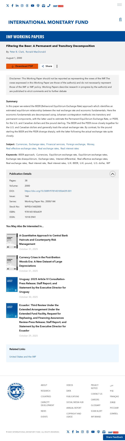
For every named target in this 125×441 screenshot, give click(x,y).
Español (114, 413)
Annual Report (73, 408)
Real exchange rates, (48, 149)
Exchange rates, (37, 144)
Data (68, 390)
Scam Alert (96, 411)
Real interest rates (70, 149)
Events (44, 416)
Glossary (95, 405)
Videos (69, 385)
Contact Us (96, 394)
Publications (72, 396)
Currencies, (22, 144)
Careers (95, 399)
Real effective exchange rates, (21, 149)
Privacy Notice (94, 387)
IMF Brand (96, 416)
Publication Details (62, 174)
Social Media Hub (74, 402)
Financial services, (55, 144)
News (43, 411)
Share (46, 66)
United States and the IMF (22, 357)
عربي (111, 385)
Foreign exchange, (76, 144)
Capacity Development (47, 404)
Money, (91, 144)
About (44, 385)
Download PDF (22, 66)
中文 (112, 390)
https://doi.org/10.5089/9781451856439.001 (48, 191)
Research (45, 390)
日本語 (112, 402)
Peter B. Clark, (17, 52)
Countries (46, 396)
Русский (114, 408)
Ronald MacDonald (36, 52)
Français (114, 396)
